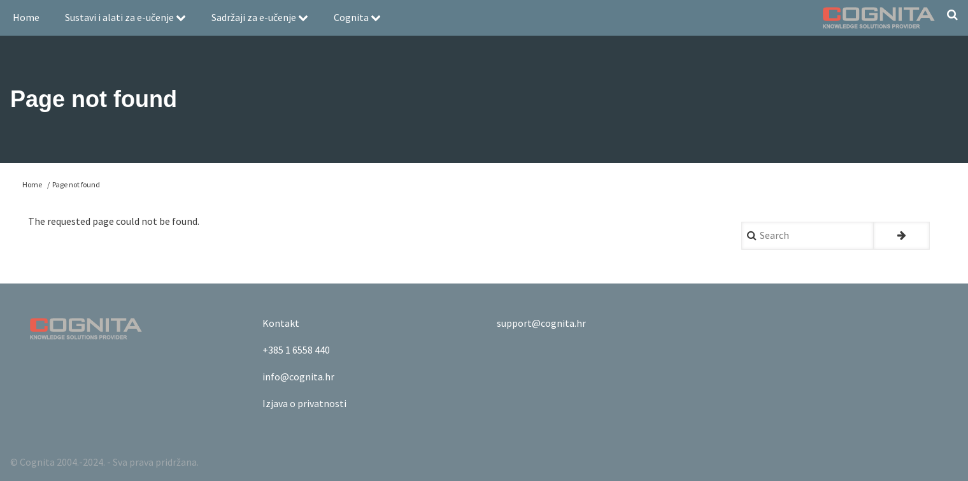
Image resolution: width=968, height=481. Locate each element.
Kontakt (280, 323)
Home (32, 184)
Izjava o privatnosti (304, 403)
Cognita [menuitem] (357, 17)
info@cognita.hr (298, 376)
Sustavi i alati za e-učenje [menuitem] (125, 17)
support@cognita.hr (541, 323)
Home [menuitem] (26, 17)
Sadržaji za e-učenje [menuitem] (259, 17)
